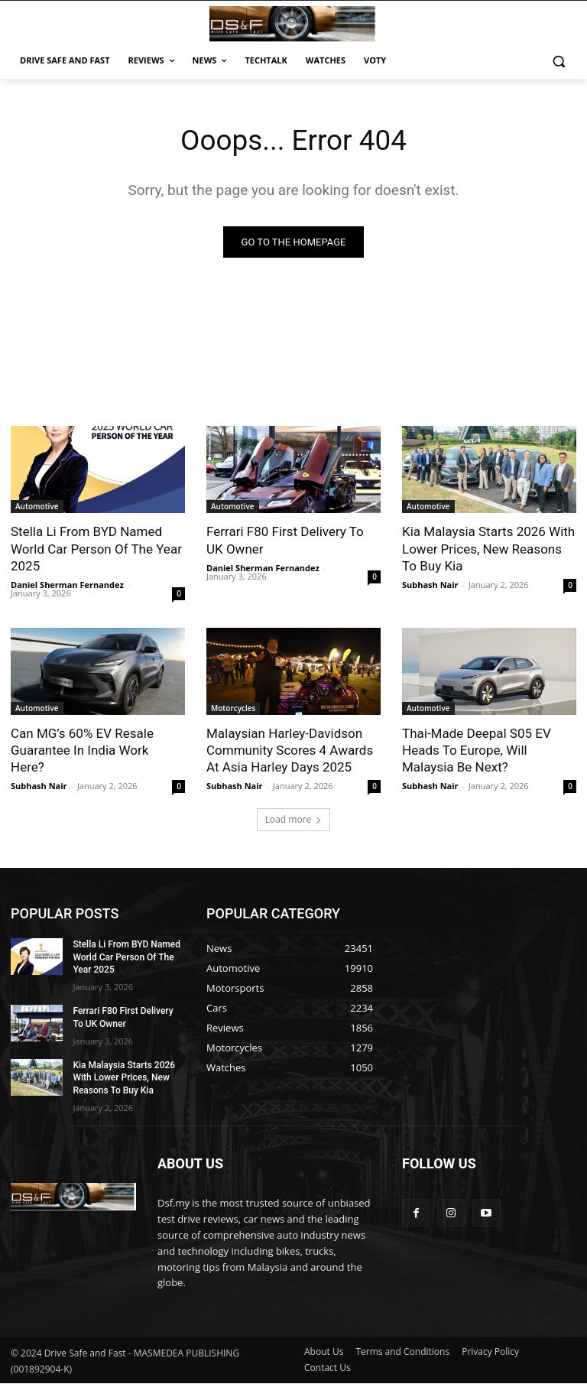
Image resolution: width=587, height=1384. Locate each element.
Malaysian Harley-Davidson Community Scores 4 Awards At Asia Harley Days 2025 (289, 750)
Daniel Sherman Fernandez (67, 585)
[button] (558, 61)
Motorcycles (233, 708)
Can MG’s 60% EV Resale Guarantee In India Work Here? (82, 750)
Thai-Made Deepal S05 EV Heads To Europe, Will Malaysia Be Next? (476, 750)
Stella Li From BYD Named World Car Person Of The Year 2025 (96, 549)
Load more (294, 820)
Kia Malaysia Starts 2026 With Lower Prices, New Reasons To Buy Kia (488, 549)
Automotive (37, 507)
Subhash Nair (430, 585)
